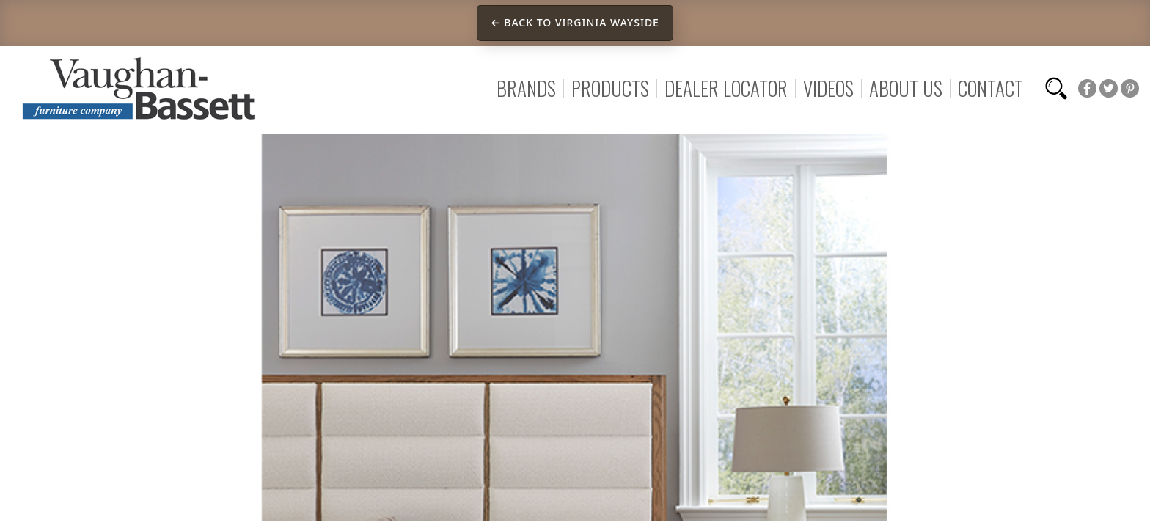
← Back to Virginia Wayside (575, 22)
